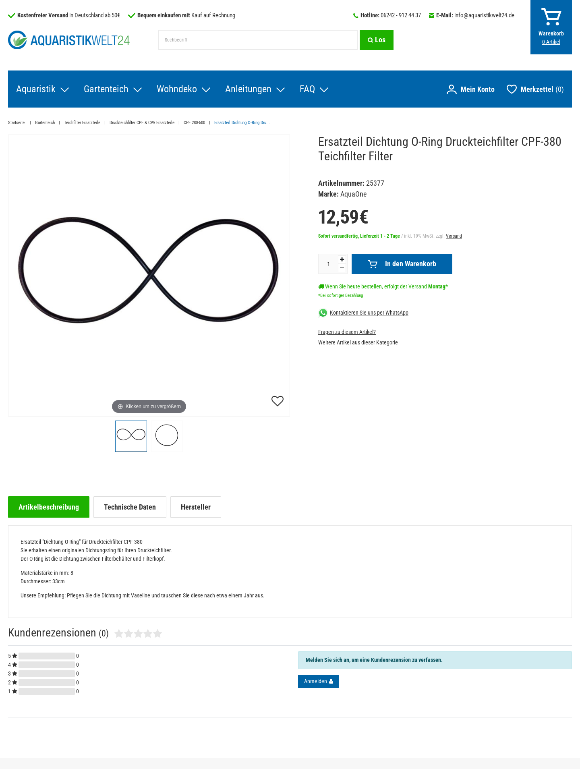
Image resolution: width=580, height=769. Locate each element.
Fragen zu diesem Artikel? (347, 332)
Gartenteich (106, 89)
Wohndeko (177, 89)
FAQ (307, 89)
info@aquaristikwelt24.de (484, 15)
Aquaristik (36, 89)
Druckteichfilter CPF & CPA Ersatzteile (142, 122)
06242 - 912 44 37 (401, 15)
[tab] (48, 507)
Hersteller (196, 507)
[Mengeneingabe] (328, 264)
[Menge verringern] (342, 268)
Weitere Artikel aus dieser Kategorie (358, 342)
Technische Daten (130, 507)
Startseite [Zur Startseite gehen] (17, 122)
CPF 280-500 (194, 122)
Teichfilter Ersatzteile (82, 122)
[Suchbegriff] (258, 40)
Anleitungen (248, 89)
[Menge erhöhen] (342, 259)
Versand (454, 236)
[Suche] (377, 40)
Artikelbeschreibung (49, 507)
